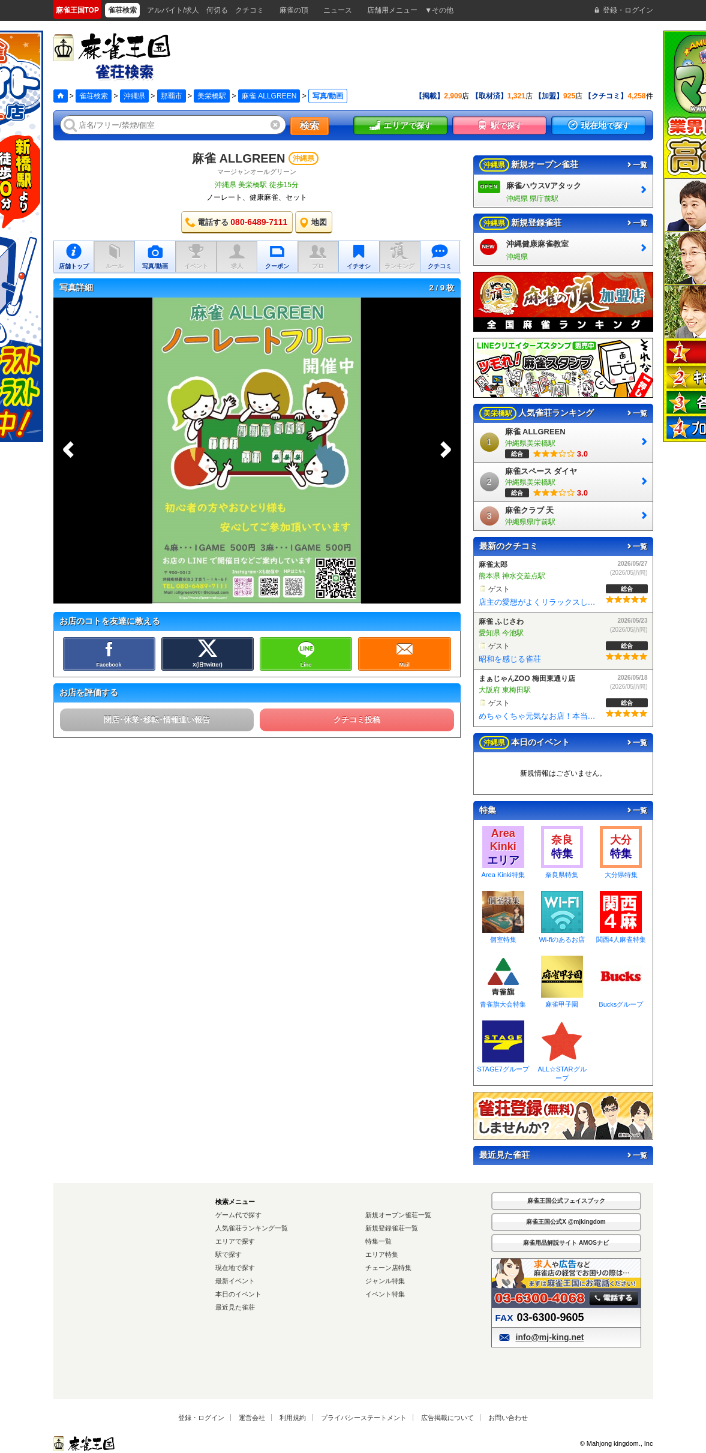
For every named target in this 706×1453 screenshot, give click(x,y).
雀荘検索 (93, 96)
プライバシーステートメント (364, 1417)
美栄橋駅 (211, 96)
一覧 (636, 165)
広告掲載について (447, 1417)
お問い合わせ (508, 1417)
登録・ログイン (201, 1417)
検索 (309, 126)
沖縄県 (134, 96)
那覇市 (171, 96)
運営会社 (252, 1417)
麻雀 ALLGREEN (269, 96)
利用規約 (293, 1417)
